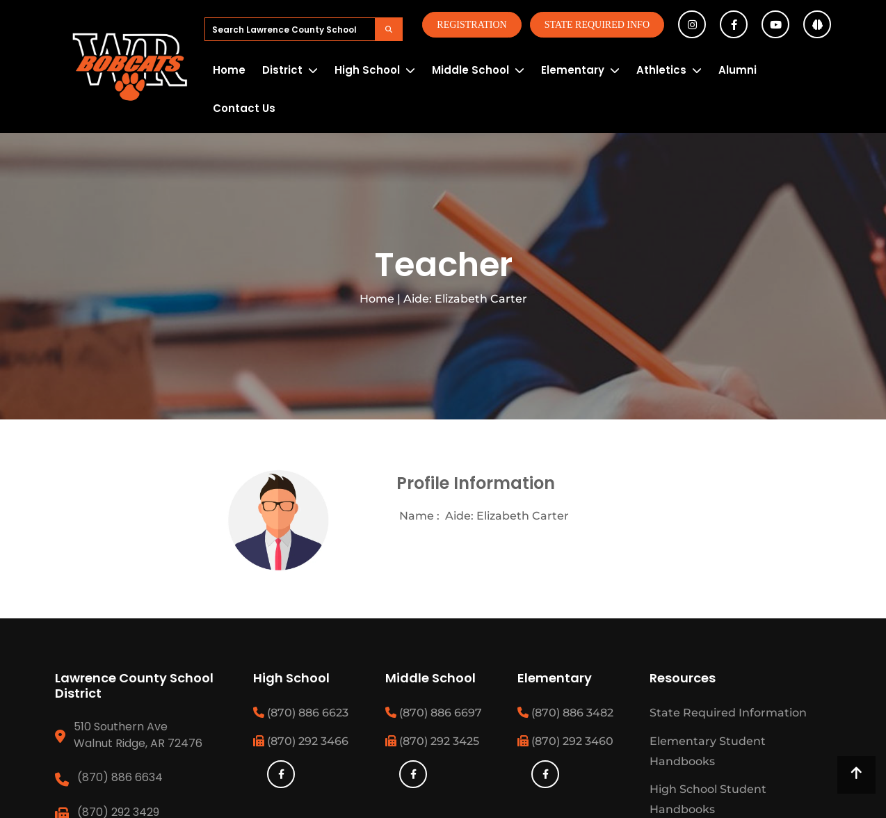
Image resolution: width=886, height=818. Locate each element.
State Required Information (728, 712)
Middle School (470, 70)
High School (367, 70)
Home (229, 70)
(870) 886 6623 (300, 712)
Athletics (661, 70)
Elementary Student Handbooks (708, 751)
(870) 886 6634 (120, 777)
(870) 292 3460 (565, 741)
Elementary (572, 70)
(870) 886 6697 (433, 712)
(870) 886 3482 (565, 712)
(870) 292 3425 (432, 741)
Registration (471, 24)
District (282, 70)
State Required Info (597, 24)
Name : (419, 515)
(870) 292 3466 (300, 741)
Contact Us (244, 108)
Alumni (737, 70)
